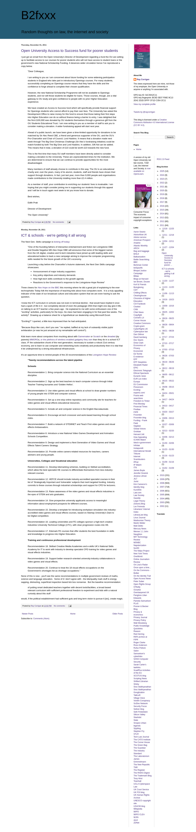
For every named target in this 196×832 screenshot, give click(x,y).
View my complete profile (145, 104)
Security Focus (140, 706)
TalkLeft (137, 695)
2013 (162, 217)
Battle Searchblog (141, 259)
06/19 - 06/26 (168, 362)
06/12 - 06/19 (168, 368)
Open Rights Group (142, 584)
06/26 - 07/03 (168, 356)
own (90, 339)
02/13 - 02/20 (168, 431)
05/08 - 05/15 (168, 387)
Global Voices (140, 429)
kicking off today (61, 242)
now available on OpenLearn (142, 171)
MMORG (34, 339)
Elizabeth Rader (141, 365)
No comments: (59, 222)
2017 (162, 202)
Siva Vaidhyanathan (142, 687)
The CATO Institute (142, 739)
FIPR (136, 412)
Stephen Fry (139, 731)
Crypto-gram (139, 326)
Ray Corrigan (143, 79)
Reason (137, 631)
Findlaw (137, 409)
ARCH (136, 248)
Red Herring (139, 634)
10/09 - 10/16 (168, 306)
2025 (162, 171)
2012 (162, 221)
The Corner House (142, 742)
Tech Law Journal (141, 737)
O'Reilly (137, 587)
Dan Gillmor (139, 334)
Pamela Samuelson (142, 601)
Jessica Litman (140, 476)
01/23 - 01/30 (168, 449)
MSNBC (137, 542)
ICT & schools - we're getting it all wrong (53, 235)
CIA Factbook (140, 304)
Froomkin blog (140, 417)
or (42, 339)
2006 (162, 491)
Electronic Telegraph (143, 370)
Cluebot (137, 306)
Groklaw (137, 431)
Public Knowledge (141, 626)
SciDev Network (141, 703)
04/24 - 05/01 (168, 393)
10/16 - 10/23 (168, 299)
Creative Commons (142, 323)
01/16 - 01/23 (168, 455)
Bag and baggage (141, 251)
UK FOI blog (139, 792)
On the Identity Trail (142, 576)
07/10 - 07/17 (168, 343)
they (86, 339)
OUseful (137, 590)
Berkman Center (141, 265)
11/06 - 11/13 (168, 293)
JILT (135, 479)
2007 (162, 487)
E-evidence (139, 357)
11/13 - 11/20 (168, 287)
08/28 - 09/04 (168, 324)
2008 (162, 483)
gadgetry (79, 339)
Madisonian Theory (142, 520)
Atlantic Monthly (141, 246)
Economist (138, 351)
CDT (136, 290)
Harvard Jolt (139, 434)
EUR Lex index (140, 379)
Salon (136, 651)
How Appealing (140, 437)
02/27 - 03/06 (168, 424)
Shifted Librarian (141, 681)
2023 (162, 179)
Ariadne (137, 243)
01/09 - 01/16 (168, 462)
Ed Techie (138, 354)
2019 (162, 194)
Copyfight (138, 315)
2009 (162, 479)
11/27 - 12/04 (168, 247)
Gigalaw (137, 426)
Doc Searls (138, 340)
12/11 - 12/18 (168, 235)
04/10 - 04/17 (168, 406)
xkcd (136, 820)
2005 (162, 494)
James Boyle (139, 470)
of (56, 339)
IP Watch (138, 465)
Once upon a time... (142, 567)
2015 (162, 210)
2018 (162, 198)
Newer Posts (27, 614)
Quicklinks (138, 628)
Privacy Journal (140, 617)
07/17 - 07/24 (168, 337)
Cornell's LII (139, 318)
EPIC (136, 368)
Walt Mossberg (140, 623)
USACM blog (139, 806)
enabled (70, 339)
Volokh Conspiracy (142, 701)
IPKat (136, 462)
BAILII (136, 254)
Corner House (140, 320)
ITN (135, 467)
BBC (136, 262)
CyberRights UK (141, 329)
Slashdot (137, 717)
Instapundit (138, 448)
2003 (162, 502)
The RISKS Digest (142, 773)
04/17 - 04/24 (168, 399)
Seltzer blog (139, 709)
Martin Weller (139, 523)
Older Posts (117, 614)
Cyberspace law (141, 331)
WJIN (136, 817)
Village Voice (139, 698)
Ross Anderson (140, 645)
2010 (162, 475)
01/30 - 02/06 (168, 443)
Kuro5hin (138, 490)
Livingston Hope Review (104, 355)
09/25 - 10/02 (168, 312)
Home (72, 614)
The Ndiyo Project (141, 551)
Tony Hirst (138, 778)
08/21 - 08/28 (168, 331)
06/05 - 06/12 (168, 374)
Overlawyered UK (141, 592)
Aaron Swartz (140, 232)
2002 (162, 506)
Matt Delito (138, 526)
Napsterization (140, 545)
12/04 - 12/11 (168, 241)
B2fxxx (38, 15)
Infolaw (137, 445)
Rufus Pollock (140, 648)
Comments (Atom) (41, 618)
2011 (162, 225)
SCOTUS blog (140, 676)
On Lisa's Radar (141, 565)
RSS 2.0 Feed (163, 159)
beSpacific (138, 268)
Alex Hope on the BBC (48, 287)
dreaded (111, 336)
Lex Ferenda (139, 506)
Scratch (97, 336)
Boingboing (139, 287)
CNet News (139, 312)
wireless (62, 339)
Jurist (136, 481)
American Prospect (142, 240)
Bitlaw (136, 276)
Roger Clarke (139, 642)
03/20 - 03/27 (168, 412)
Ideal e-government (142, 442)
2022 (162, 183)
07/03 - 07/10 (168, 349)
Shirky (136, 684)
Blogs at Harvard (141, 279)
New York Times (141, 553)
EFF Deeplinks (140, 362)
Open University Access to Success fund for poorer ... (167, 259)
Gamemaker (84, 336)
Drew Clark (138, 343)
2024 (162, 175)
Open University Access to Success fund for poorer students (69, 51)
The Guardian (140, 748)
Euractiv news (140, 376)
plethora (51, 339)
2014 (162, 213)
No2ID (136, 548)
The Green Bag (140, 745)
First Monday (139, 404)
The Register (139, 770)
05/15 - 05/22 (168, 381)
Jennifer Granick (141, 473)
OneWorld (138, 556)
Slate (136, 720)
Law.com (137, 493)
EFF (135, 359)
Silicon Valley (139, 714)
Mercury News (140, 529)
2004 (162, 498)
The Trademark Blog (143, 776)
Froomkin (138, 415)
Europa (137, 381)
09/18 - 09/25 (168, 318)
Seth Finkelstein (141, 712)
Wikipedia (138, 809)
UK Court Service (141, 789)
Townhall (137, 781)
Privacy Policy (140, 620)
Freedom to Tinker (142, 401)
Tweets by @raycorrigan (144, 112)
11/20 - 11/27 (168, 281)
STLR (136, 734)
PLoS (136, 603)
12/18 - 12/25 (168, 228)
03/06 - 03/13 (168, 418)
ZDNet (136, 823)
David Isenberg (140, 337)
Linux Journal (139, 517)
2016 (162, 206)
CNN (136, 309)
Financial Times (140, 406)
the (44, 339)
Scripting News (140, 678)
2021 (162, 187)
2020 (162, 190)
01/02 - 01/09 (168, 468)
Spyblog (137, 728)
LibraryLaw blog (141, 515)
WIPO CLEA (139, 814)
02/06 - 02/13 (168, 437)
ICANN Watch (140, 440)
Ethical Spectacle (141, 373)
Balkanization (139, 257)
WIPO (136, 812)
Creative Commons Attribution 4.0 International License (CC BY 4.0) (154, 123)
